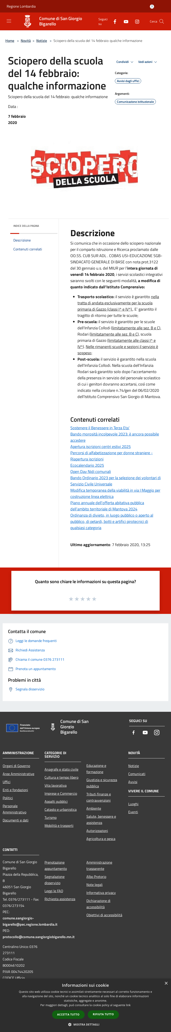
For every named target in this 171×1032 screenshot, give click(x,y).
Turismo (51, 817)
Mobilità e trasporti (59, 825)
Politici (8, 798)
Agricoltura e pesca (100, 838)
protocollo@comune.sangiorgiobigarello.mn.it (39, 936)
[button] (85, 1024)
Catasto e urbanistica (61, 809)
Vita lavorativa (56, 785)
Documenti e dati (15, 820)
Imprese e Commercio (61, 793)
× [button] (166, 983)
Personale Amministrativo (14, 809)
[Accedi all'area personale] (152, 6)
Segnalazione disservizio (55, 879)
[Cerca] (161, 21)
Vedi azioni (148, 62)
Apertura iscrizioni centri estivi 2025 (100, 447)
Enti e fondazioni (15, 790)
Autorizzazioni (97, 830)
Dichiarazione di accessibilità (98, 904)
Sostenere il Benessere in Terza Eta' (100, 428)
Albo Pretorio (96, 876)
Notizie (41, 40)
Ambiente (93, 808)
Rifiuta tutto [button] (103, 1014)
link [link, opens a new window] (128, 1005)
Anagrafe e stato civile (61, 769)
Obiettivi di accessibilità (104, 915)
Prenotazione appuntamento (56, 865)
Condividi (125, 62)
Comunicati (136, 773)
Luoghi (133, 804)
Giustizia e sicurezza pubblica (101, 783)
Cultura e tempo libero (61, 777)
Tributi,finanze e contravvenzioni (98, 797)
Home (9, 40)
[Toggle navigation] (9, 21)
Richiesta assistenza (60, 899)
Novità (26, 40)
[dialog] (85, 1005)
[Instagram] (135, 21)
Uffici (6, 781)
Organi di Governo (16, 765)
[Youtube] (124, 21)
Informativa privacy (101, 892)
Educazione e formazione (96, 768)
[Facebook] (113, 21)
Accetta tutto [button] (68, 1014)
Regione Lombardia (21, 6)
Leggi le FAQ (54, 891)
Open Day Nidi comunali (90, 472)
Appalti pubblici (56, 801)
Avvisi (132, 781)
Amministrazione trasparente (99, 865)
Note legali (94, 884)
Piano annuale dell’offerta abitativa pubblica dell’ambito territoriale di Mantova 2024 (107, 506)
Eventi (133, 812)
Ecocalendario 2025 (87, 465)
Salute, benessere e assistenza (101, 819)
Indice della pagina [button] (26, 226)
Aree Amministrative (18, 773)
